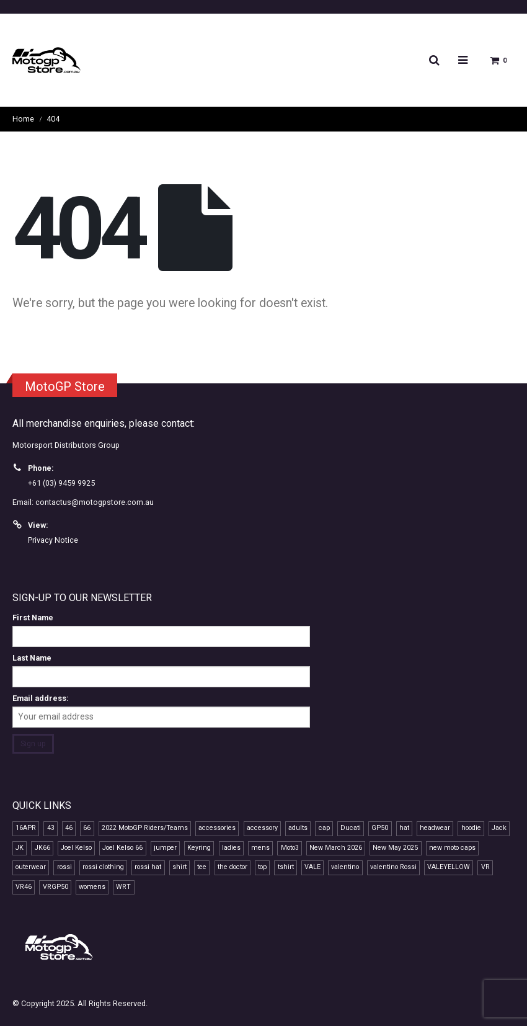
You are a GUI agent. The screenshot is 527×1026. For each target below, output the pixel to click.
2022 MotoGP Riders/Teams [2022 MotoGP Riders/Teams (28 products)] (145, 828)
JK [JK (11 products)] (20, 848)
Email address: (40, 698)
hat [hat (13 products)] (404, 828)
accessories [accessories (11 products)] (217, 828)
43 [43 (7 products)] (51, 828)
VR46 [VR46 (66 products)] (24, 887)
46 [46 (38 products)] (69, 828)
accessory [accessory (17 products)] (262, 828)
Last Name (31, 657)
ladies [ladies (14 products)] (231, 848)
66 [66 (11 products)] (87, 828)
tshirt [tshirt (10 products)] (286, 867)
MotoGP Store (65, 386)
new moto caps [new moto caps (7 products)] (452, 848)
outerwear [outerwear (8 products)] (31, 867)
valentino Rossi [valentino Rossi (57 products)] (393, 867)
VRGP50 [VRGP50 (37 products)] (55, 887)
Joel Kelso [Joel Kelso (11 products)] (76, 848)
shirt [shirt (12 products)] (179, 867)
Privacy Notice (53, 540)
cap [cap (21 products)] (324, 828)
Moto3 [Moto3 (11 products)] (290, 848)
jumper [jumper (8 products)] (165, 848)
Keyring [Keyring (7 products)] (199, 848)
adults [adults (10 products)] (298, 828)
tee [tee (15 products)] (201, 867)
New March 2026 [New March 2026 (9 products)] (335, 848)
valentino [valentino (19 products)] (345, 867)
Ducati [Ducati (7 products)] (350, 828)
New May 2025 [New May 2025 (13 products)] (395, 848)
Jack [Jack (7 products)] (499, 828)
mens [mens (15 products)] (260, 848)
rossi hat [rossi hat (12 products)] (148, 867)
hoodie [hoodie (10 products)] (471, 828)
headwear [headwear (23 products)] (435, 828)
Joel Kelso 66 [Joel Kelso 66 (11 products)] (122, 848)
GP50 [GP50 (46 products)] (379, 828)
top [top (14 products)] (262, 867)
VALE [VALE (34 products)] (312, 867)
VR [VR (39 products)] (485, 867)
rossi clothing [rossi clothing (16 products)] (103, 867)
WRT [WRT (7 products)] (123, 887)
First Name (32, 617)
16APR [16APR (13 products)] (26, 828)
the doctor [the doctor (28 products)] (232, 867)
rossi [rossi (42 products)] (64, 867)
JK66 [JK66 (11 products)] (42, 848)
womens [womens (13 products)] (92, 887)
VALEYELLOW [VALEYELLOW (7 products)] (448, 867)
